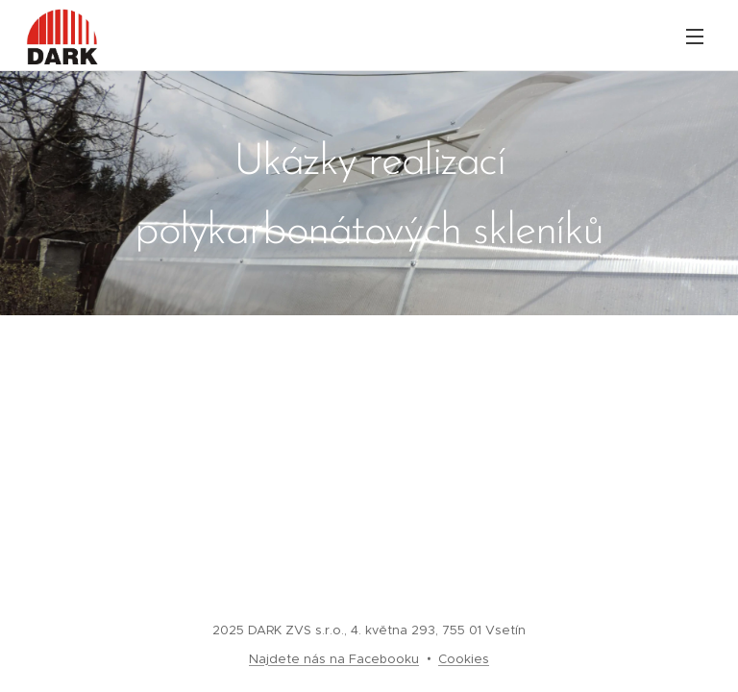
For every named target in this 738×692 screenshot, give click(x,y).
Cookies (463, 659)
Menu (694, 36)
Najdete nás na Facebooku (334, 659)
